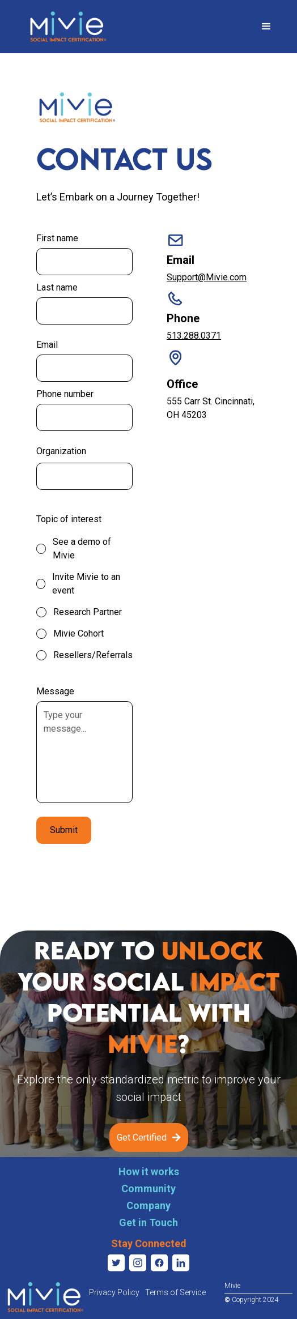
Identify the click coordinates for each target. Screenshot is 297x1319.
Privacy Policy (114, 1292)
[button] (266, 27)
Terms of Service (175, 1292)
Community (148, 1188)
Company (148, 1205)
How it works (148, 1171)
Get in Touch (148, 1222)
